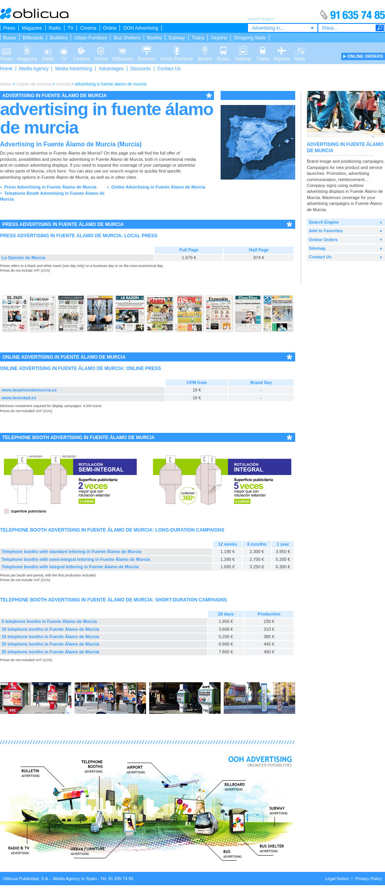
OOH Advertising (140, 28)
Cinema (88, 28)
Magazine (32, 28)
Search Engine (324, 222)
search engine (124, 171)
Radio (55, 28)
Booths (154, 38)
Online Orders (323, 239)
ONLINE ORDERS (365, 56)
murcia (63, 84)
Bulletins (59, 38)
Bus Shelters (127, 38)
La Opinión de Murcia (23, 257)
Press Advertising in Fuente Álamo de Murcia (50, 187)
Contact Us (168, 68)
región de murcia (33, 84)
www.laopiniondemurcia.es (29, 390)
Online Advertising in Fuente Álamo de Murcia (158, 187)
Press (9, 28)
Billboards (33, 38)
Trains (198, 38)
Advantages (111, 68)
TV (70, 28)
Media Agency (33, 68)
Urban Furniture (90, 38)
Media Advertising (73, 68)
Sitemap (317, 248)
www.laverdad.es (19, 397)
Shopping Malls (250, 38)
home (5, 84)
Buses (9, 38)
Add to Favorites (326, 230)
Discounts (140, 68)
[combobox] (283, 27)
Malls (299, 50)
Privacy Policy (368, 878)
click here (56, 171)
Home (6, 68)
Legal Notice (337, 878)
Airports (219, 38)
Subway (176, 38)
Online (110, 28)
